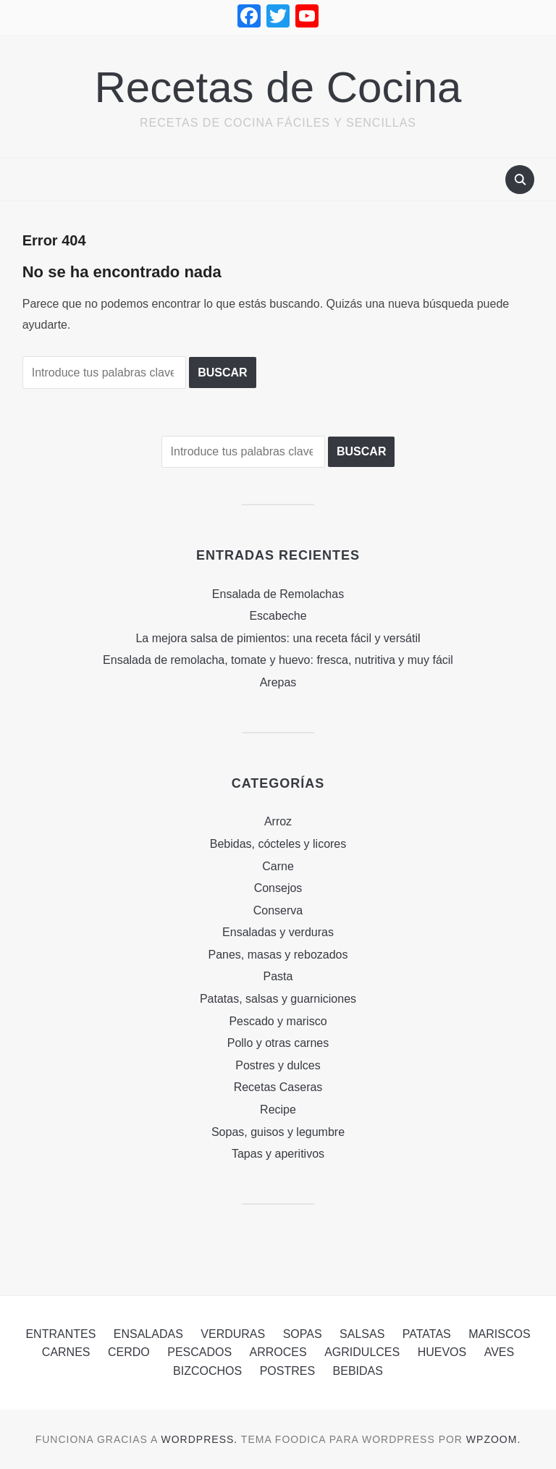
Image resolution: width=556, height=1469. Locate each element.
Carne (278, 866)
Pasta (278, 976)
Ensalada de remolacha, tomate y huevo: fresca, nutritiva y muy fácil (278, 660)
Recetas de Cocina (278, 87)
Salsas (362, 1334)
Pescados (199, 1352)
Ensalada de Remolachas (278, 594)
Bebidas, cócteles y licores (278, 844)
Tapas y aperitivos (278, 1154)
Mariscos (499, 1334)
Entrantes (60, 1334)
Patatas (427, 1334)
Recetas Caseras (278, 1087)
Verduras (233, 1334)
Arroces (278, 1352)
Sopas (302, 1334)
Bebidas (358, 1371)
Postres (287, 1371)
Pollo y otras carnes (278, 1043)
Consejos (278, 888)
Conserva (278, 910)
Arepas (278, 682)
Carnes (66, 1352)
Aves (499, 1352)
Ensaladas (148, 1334)
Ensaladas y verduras (278, 932)
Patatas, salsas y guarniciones (278, 999)
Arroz (278, 821)
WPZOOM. (493, 1439)
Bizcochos (207, 1371)
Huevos (442, 1352)
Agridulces (362, 1352)
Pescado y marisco (278, 1021)
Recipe (278, 1109)
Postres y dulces (277, 1065)
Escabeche (277, 616)
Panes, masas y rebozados (278, 954)
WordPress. (199, 1439)
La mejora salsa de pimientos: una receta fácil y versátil (277, 638)
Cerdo (129, 1352)
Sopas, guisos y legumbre (278, 1132)
